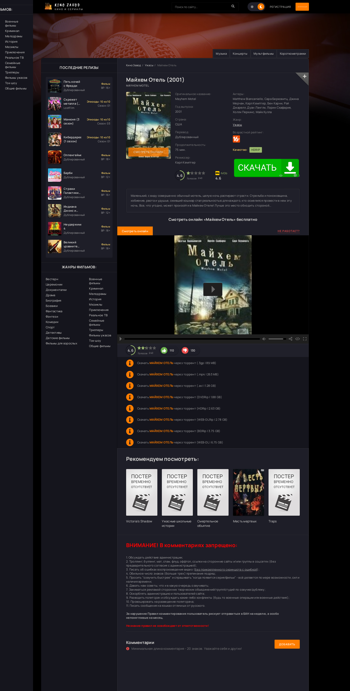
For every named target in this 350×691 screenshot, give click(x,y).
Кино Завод (133, 65)
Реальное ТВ (98, 315)
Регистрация (262, 7)
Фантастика (54, 311)
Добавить (287, 644)
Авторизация (293, 7)
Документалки (56, 290)
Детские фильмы (58, 338)
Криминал (96, 289)
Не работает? (289, 231)
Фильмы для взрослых (61, 343)
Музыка (210, 54)
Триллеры (96, 330)
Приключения (98, 310)
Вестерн (52, 279)
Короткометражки (291, 54)
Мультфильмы (259, 54)
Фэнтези (52, 317)
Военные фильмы (95, 281)
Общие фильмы (99, 346)
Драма (50, 295)
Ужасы (149, 65)
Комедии (52, 322)
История (95, 299)
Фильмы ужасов (100, 335)
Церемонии (54, 285)
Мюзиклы (95, 305)
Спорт (50, 327)
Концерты (232, 54)
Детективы (54, 333)
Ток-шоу (95, 341)
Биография (53, 301)
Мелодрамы (97, 294)
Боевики (52, 306)
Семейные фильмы (96, 323)
